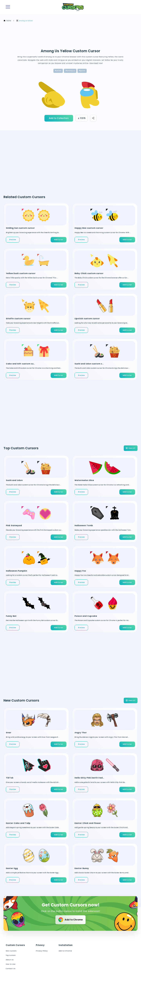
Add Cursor (58, 239)
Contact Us (10, 968)
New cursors (11, 951)
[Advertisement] (70, 35)
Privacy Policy (42, 951)
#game (82, 71)
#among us (70, 71)
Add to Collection (59, 118)
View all (130, 448)
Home (7, 21)
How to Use (10, 964)
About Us (10, 959)
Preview (12, 239)
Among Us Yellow (24, 21)
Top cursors (11, 955)
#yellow (58, 71)
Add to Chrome (70, 920)
